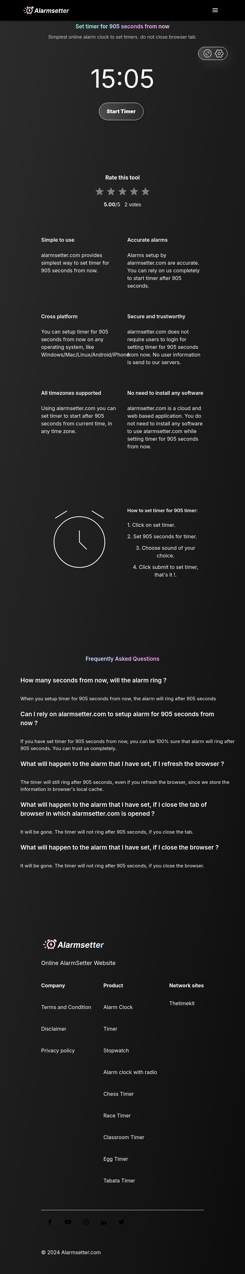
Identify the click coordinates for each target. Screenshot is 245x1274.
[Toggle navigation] (215, 10)
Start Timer (121, 111)
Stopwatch (116, 1050)
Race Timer (117, 1115)
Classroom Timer (123, 1137)
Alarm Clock (118, 1007)
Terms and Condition (66, 1007)
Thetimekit (182, 1003)
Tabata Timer (119, 1180)
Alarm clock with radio (130, 1072)
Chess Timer (118, 1094)
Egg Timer (115, 1159)
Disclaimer (53, 1029)
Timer (110, 1029)
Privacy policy (58, 1050)
